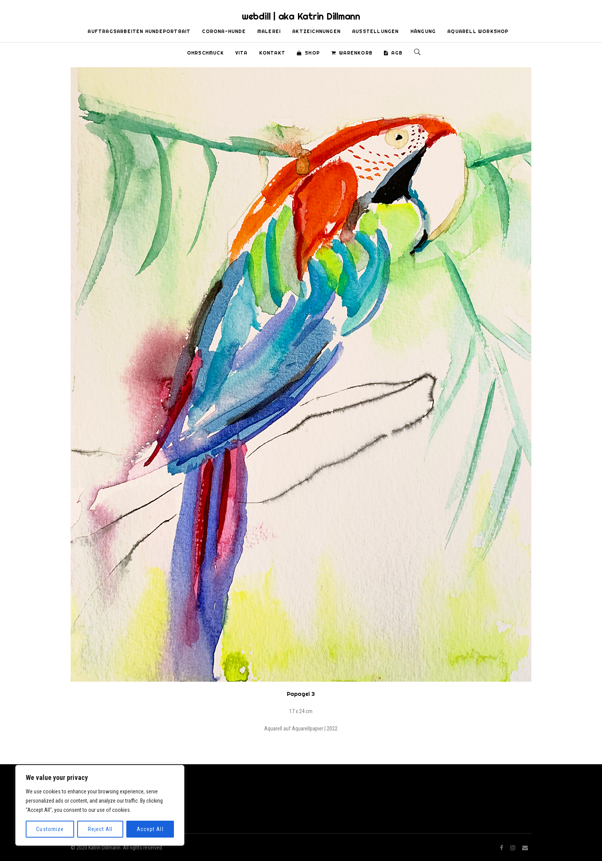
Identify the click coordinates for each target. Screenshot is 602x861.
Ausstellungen (375, 31)
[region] (99, 805)
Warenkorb (351, 53)
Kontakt (272, 53)
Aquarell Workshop (477, 31)
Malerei (269, 31)
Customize (49, 829)
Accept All (150, 829)
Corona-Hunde (223, 31)
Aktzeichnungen (316, 31)
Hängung (423, 31)
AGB (393, 53)
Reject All (100, 829)
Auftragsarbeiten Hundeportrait (139, 31)
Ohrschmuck (205, 53)
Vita (241, 53)
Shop (308, 53)
